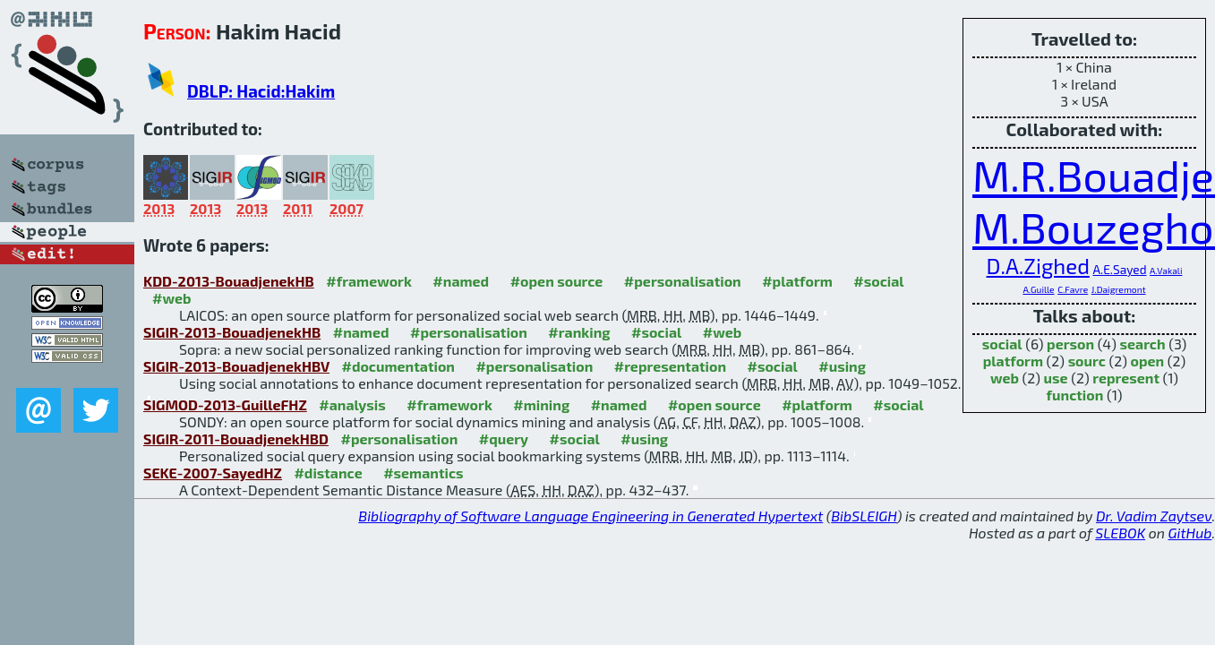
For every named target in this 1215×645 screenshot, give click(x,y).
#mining (541, 404)
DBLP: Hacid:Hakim (261, 91)
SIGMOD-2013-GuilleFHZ (225, 404)
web (1004, 377)
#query (503, 438)
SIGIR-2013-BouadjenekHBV (236, 365)
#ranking (579, 331)
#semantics (423, 472)
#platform (797, 280)
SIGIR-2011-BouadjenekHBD (236, 438)
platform (1013, 360)
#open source (556, 280)
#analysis (352, 404)
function (1075, 394)
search (1143, 343)
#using (842, 365)
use (1056, 377)
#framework (369, 280)
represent (1125, 377)
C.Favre (1072, 289)
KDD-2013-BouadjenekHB (228, 280)
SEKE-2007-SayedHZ (212, 472)
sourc (1087, 360)
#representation (670, 365)
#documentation (397, 365)
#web (171, 297)
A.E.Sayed (1119, 269)
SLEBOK (1120, 532)
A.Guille (1038, 289)
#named (460, 280)
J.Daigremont (1118, 289)
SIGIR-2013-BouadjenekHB (232, 331)
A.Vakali (1166, 270)
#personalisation (682, 280)
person (1070, 343)
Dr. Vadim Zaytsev (1153, 515)
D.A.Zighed (1038, 266)
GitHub (1190, 532)
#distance (328, 472)
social (1002, 343)
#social (878, 280)
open (1148, 360)
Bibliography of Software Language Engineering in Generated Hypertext (590, 515)
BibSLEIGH (863, 515)
